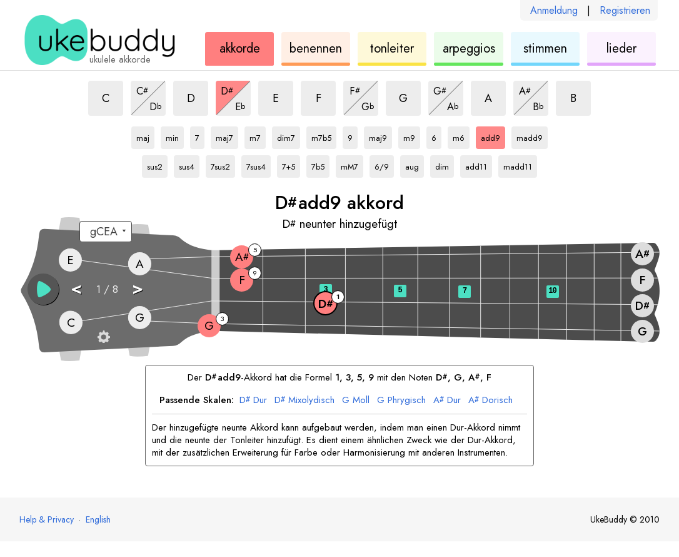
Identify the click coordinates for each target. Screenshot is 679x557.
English (98, 519)
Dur (253, 400)
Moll (356, 400)
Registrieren (625, 10)
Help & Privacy (46, 519)
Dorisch (490, 400)
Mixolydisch (304, 400)
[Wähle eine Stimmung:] (105, 231)
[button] (43, 289)
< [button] (76, 288)
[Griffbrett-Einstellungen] (104, 336)
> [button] (137, 288)
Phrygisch (401, 400)
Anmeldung (554, 10)
